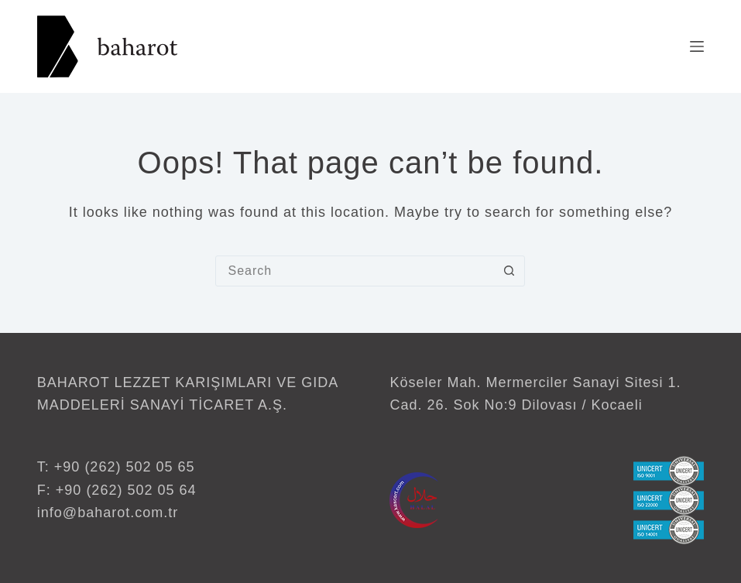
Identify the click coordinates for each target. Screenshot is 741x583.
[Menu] (697, 46)
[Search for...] (354, 270)
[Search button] (508, 270)
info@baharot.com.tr (107, 512)
